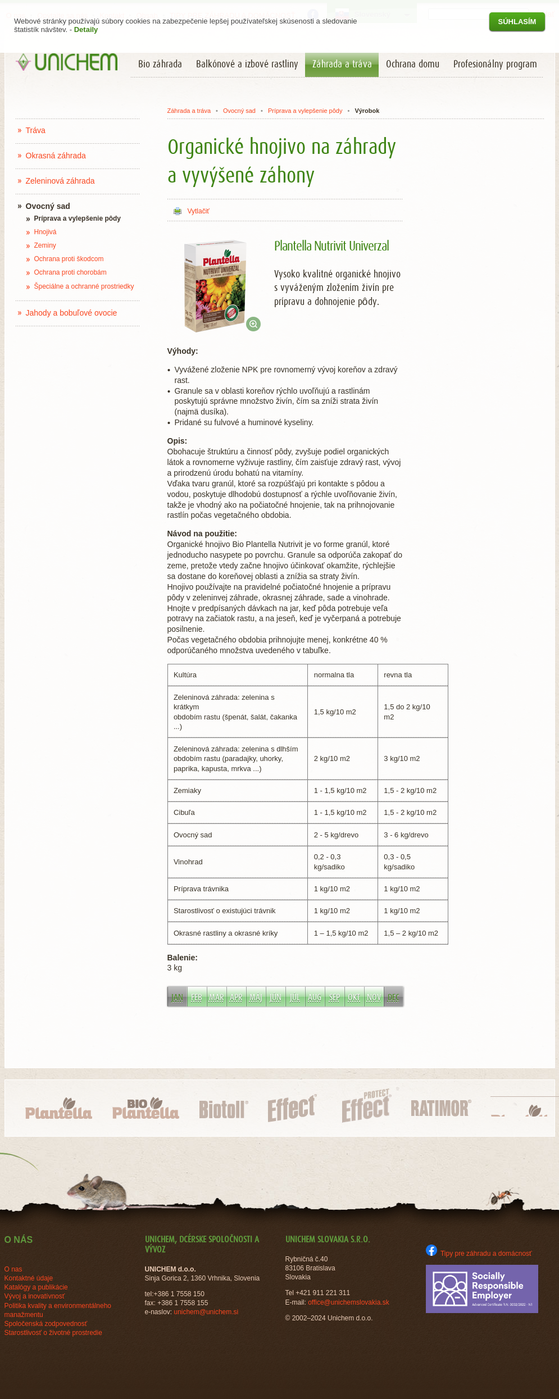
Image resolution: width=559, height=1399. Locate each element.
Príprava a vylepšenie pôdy (305, 110)
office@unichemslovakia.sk (348, 1302)
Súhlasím (517, 21)
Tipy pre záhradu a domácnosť (479, 1253)
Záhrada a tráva (189, 110)
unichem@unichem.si (206, 1312)
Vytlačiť (199, 211)
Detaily (86, 29)
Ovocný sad (239, 110)
